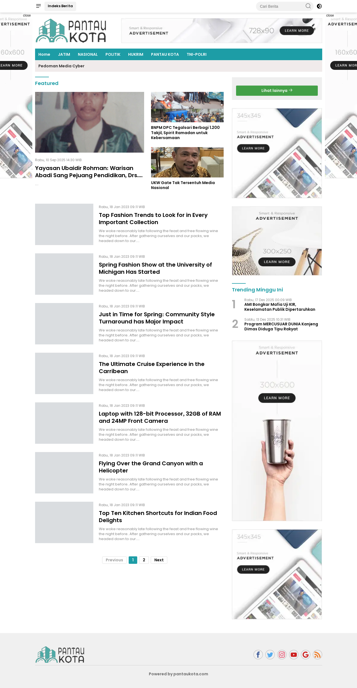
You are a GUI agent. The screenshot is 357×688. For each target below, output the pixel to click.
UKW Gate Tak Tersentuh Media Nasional (183, 185)
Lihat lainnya (277, 90)
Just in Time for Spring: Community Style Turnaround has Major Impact (157, 317)
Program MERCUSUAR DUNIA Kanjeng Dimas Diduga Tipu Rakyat (281, 326)
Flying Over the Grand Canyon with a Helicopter (151, 466)
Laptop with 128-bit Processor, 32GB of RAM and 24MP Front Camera (160, 417)
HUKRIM (135, 54)
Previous (114, 560)
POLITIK (112, 54)
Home (44, 54)
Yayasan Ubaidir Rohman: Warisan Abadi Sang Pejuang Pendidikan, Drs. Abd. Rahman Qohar (87, 175)
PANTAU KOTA (165, 54)
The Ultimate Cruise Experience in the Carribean (152, 367)
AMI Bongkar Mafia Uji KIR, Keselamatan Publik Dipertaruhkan (279, 307)
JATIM (64, 54)
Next (159, 560)
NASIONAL (88, 54)
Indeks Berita (60, 6)
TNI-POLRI (197, 54)
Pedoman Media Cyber (61, 66)
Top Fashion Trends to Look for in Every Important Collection (153, 218)
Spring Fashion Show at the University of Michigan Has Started (155, 268)
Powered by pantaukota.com (178, 674)
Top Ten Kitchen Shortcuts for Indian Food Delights (158, 516)
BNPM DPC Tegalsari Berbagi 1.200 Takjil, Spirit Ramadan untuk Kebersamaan (185, 132)
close (27, 15)
